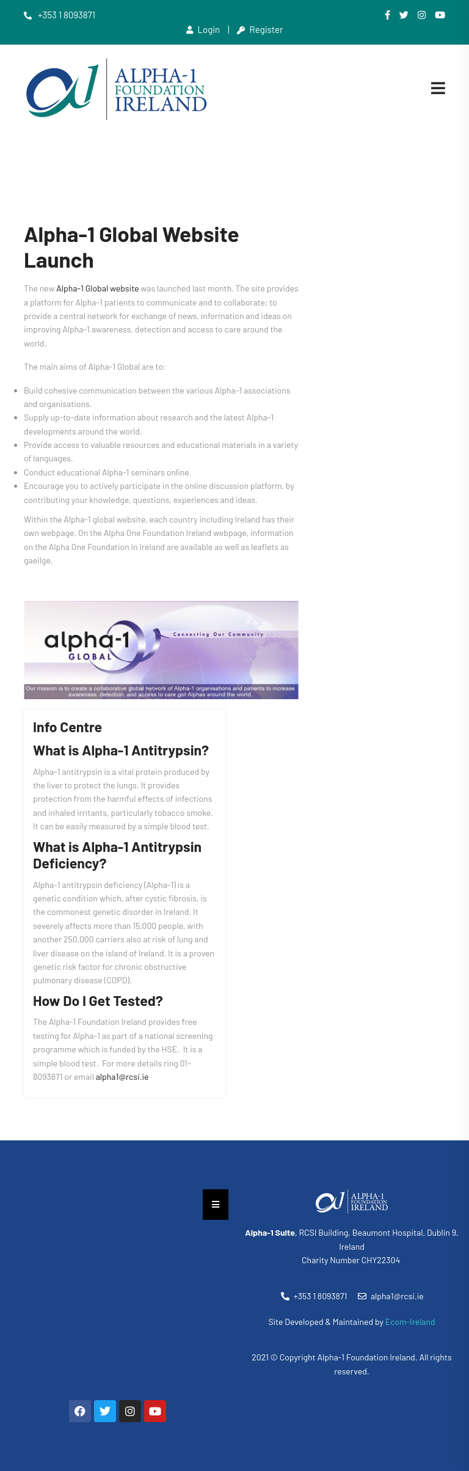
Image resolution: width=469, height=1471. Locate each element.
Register (260, 29)
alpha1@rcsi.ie (122, 1076)
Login (203, 29)
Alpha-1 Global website (97, 288)
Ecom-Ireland (410, 1321)
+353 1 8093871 (59, 14)
